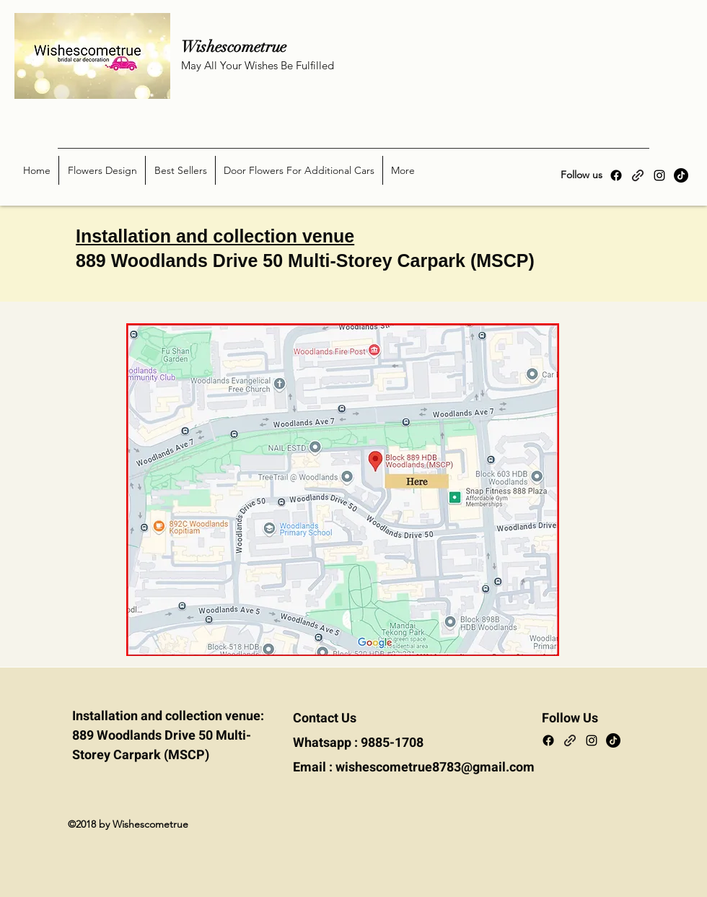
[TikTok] (681, 175)
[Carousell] (638, 175)
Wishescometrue (246, 46)
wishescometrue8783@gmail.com (435, 767)
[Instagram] (659, 175)
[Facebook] (616, 175)
